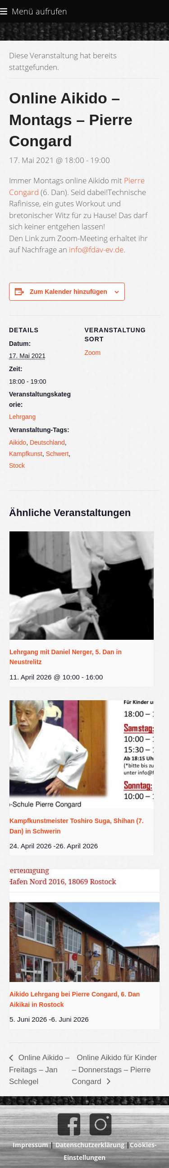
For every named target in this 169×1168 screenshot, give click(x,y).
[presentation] (81, 585)
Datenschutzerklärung (89, 1144)
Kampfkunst (25, 453)
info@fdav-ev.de (96, 249)
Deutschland (47, 442)
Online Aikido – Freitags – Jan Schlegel (39, 1069)
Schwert (57, 453)
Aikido (17, 442)
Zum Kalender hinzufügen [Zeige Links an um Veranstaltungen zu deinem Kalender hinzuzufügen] (68, 291)
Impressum (30, 1144)
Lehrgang (22, 416)
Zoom (93, 352)
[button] (33, 11)
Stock (17, 465)
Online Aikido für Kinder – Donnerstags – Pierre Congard (114, 1069)
